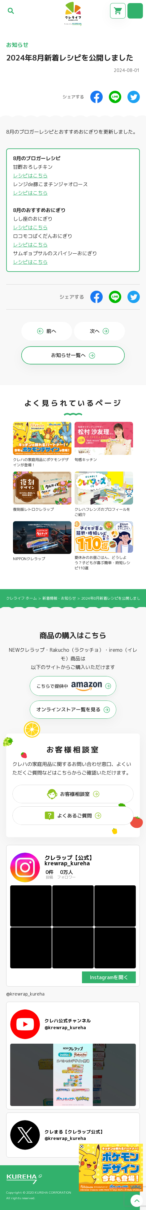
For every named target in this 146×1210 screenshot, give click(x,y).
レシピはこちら (30, 175)
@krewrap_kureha (25, 994)
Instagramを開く (109, 977)
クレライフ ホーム (21, 598)
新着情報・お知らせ (59, 598)
